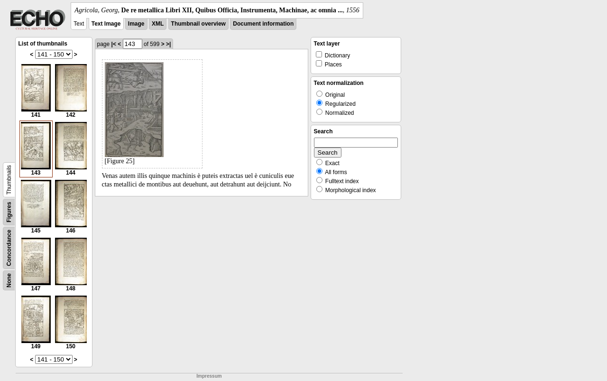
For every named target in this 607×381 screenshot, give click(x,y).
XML (158, 23)
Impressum (208, 376)
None (9, 280)
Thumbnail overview (198, 23)
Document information (263, 23)
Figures (9, 212)
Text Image (106, 23)
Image (136, 23)
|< (113, 44)
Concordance (9, 248)
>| (168, 44)
